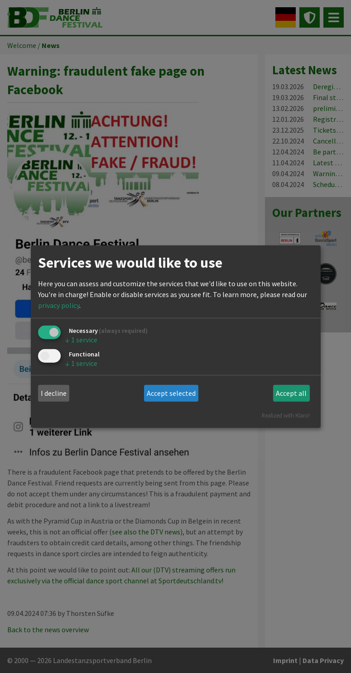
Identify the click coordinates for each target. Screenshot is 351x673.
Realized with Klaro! (286, 414)
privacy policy (58, 305)
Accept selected (171, 393)
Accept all (291, 393)
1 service (81, 339)
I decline (54, 393)
